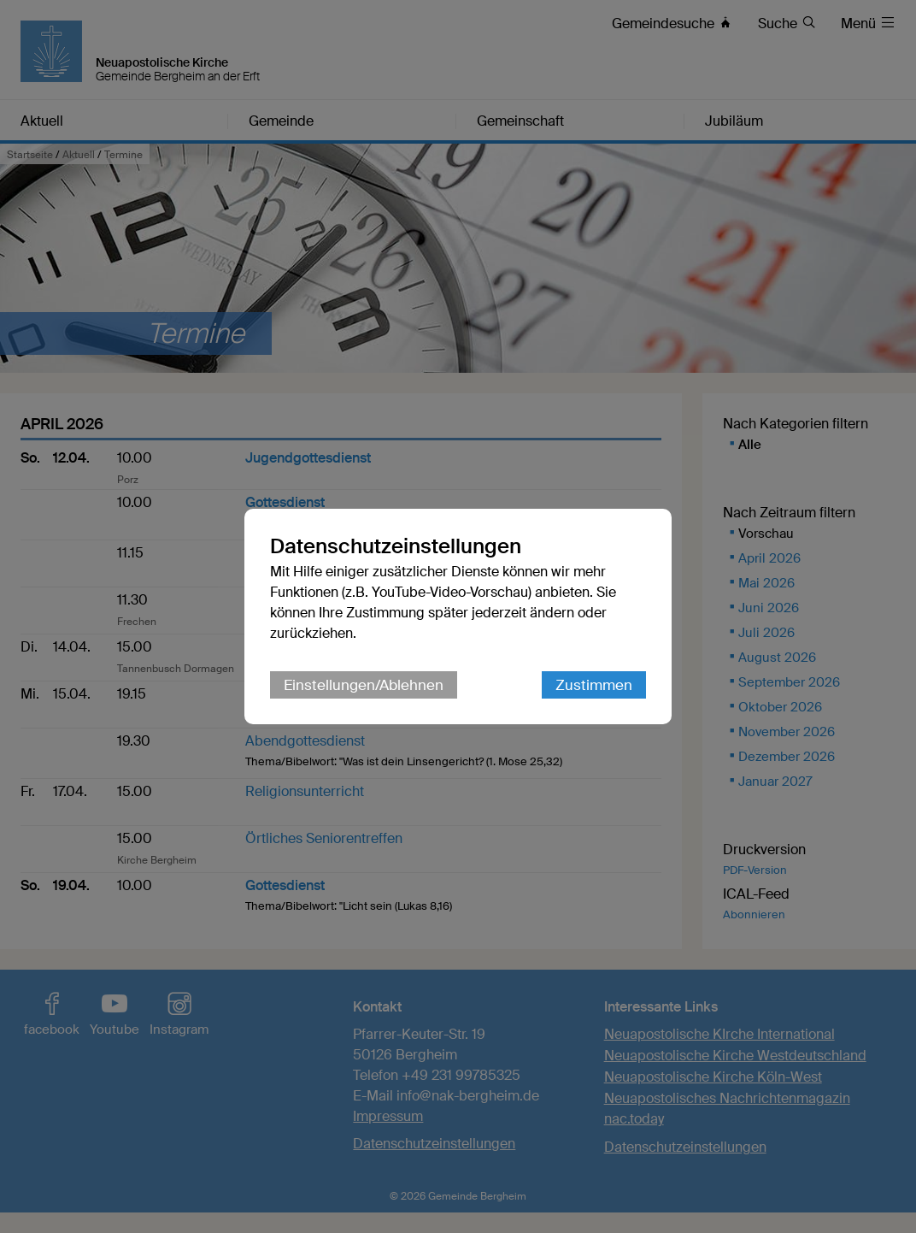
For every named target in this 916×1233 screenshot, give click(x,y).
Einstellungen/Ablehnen (363, 684)
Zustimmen (593, 684)
